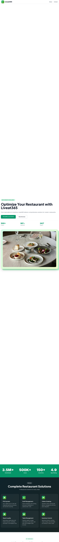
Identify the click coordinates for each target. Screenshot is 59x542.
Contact (56, 1)
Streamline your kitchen (8, 216)
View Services (22, 216)
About (50, 1)
